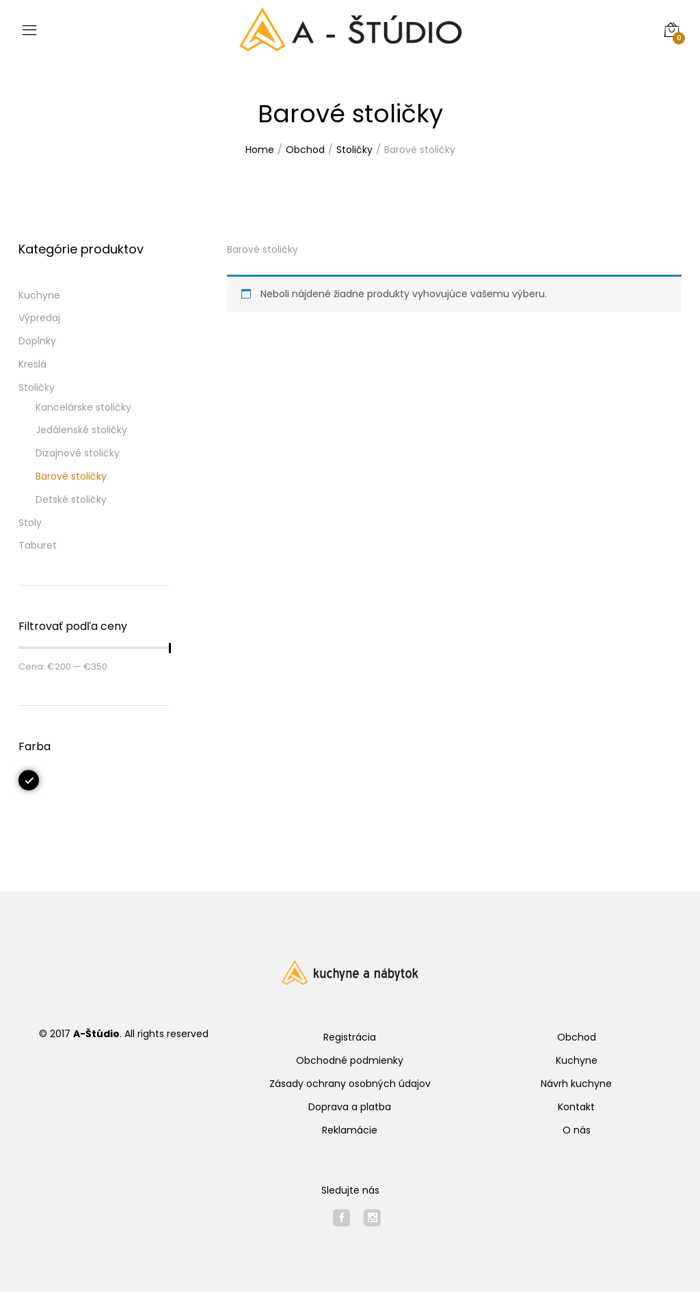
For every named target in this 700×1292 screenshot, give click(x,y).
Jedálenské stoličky (81, 430)
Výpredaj (39, 318)
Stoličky (36, 387)
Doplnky (37, 341)
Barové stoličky (71, 476)
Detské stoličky (71, 499)
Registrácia (349, 1037)
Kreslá (32, 364)
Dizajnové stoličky (78, 453)
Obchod (576, 1037)
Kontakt (576, 1107)
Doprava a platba (349, 1107)
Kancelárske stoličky (83, 407)
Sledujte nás (350, 1190)
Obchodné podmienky (349, 1060)
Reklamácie (349, 1130)
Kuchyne (39, 295)
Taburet (37, 545)
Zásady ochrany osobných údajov (350, 1083)
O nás (577, 1130)
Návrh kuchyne (576, 1083)
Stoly (30, 523)
